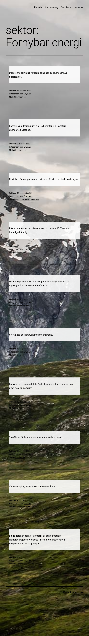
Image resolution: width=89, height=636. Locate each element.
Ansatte (79, 7)
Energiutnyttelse (22, 199)
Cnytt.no (27, 94)
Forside (38, 7)
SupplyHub (66, 7)
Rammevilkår (20, 97)
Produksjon (34, 199)
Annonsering (51, 7)
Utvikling (29, 306)
